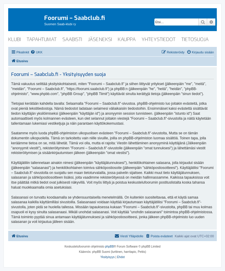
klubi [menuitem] (14, 39)
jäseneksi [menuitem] (100, 39)
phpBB (109, 246)
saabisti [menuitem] (72, 39)
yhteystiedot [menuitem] (158, 39)
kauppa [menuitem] (127, 39)
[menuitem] (36, 52)
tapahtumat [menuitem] (42, 39)
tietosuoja (195, 39)
